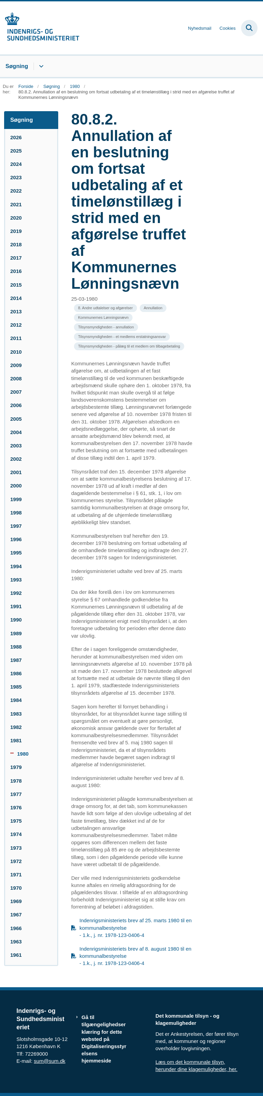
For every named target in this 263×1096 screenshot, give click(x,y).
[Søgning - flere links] (40, 66)
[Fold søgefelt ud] (249, 28)
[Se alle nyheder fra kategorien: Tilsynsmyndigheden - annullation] (106, 327)
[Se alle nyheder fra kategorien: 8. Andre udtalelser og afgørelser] (105, 308)
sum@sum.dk (49, 1061)
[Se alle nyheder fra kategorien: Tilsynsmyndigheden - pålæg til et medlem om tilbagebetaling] (129, 346)
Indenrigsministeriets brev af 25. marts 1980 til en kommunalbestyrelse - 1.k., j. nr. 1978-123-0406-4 (135, 927)
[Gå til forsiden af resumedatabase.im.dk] (39, 27)
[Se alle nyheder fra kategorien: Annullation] (153, 308)
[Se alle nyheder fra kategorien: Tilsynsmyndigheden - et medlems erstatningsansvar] (122, 337)
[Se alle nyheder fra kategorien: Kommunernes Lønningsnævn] (103, 318)
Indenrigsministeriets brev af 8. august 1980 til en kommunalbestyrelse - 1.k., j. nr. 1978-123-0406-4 (135, 956)
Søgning (16, 66)
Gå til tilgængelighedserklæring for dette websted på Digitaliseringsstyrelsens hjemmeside (104, 1039)
